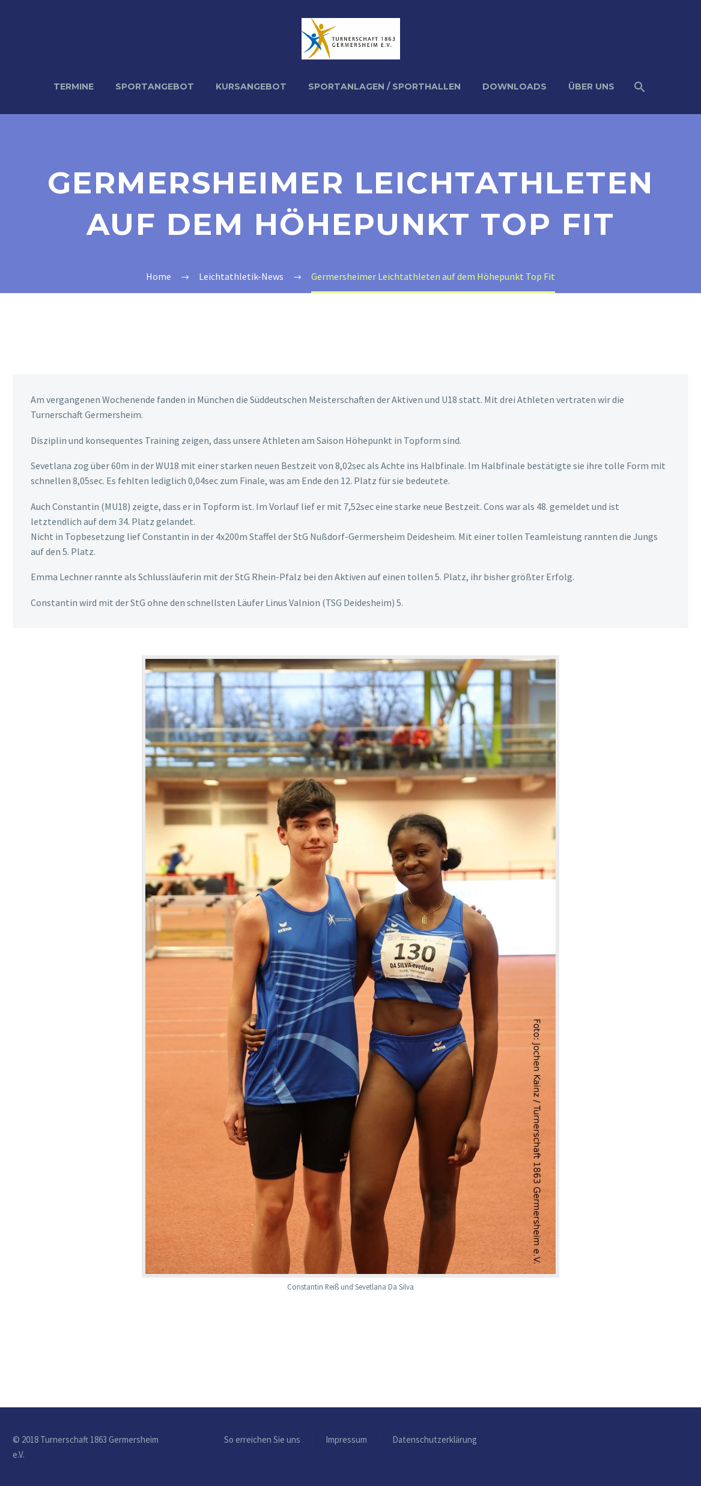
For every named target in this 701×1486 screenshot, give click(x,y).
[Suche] (639, 86)
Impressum (346, 1440)
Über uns (591, 86)
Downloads (514, 86)
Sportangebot (154, 86)
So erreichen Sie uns (262, 1440)
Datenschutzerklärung (434, 1440)
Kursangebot (251, 86)
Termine (73, 86)
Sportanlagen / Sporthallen (384, 86)
